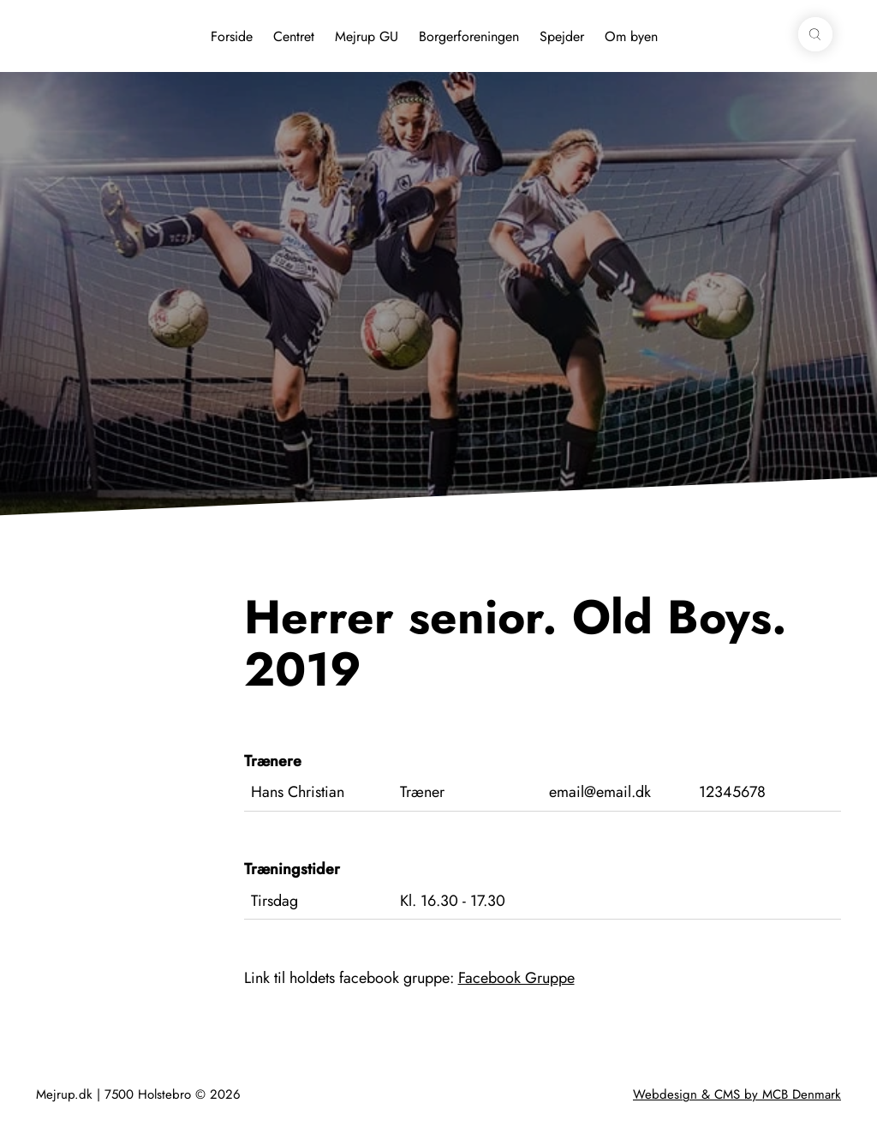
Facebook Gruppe (516, 978)
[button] (815, 34)
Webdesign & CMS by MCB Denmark (737, 1094)
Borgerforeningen (469, 36)
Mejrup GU (366, 36)
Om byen (631, 36)
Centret (293, 36)
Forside (232, 36)
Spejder (562, 36)
